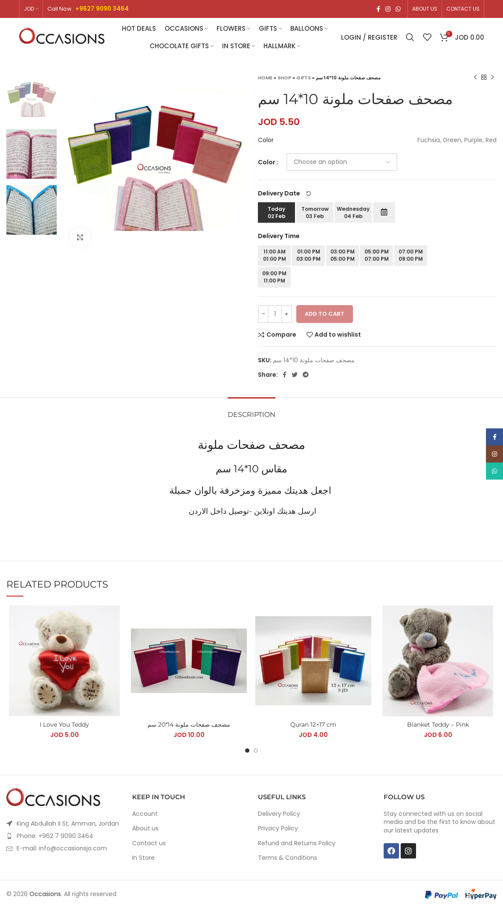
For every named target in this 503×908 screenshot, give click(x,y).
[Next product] (492, 77)
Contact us (149, 843)
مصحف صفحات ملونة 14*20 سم (188, 724)
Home (265, 77)
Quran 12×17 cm (313, 724)
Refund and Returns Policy (296, 843)
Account (145, 814)
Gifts (303, 77)
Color (266, 162)
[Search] (410, 37)
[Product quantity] (275, 314)
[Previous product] (475, 77)
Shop (284, 77)
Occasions (45, 894)
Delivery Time (279, 236)
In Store (143, 858)
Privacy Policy (278, 828)
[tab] (251, 410)
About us (145, 828)
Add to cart (324, 314)
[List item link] (62, 836)
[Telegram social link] (305, 374)
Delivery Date (285, 193)
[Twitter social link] (294, 374)
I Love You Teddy (64, 724)
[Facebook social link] (378, 9)
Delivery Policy (279, 814)
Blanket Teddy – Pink (438, 724)
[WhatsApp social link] (398, 9)
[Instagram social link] (388, 9)
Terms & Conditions (287, 858)
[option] (31, 98)
